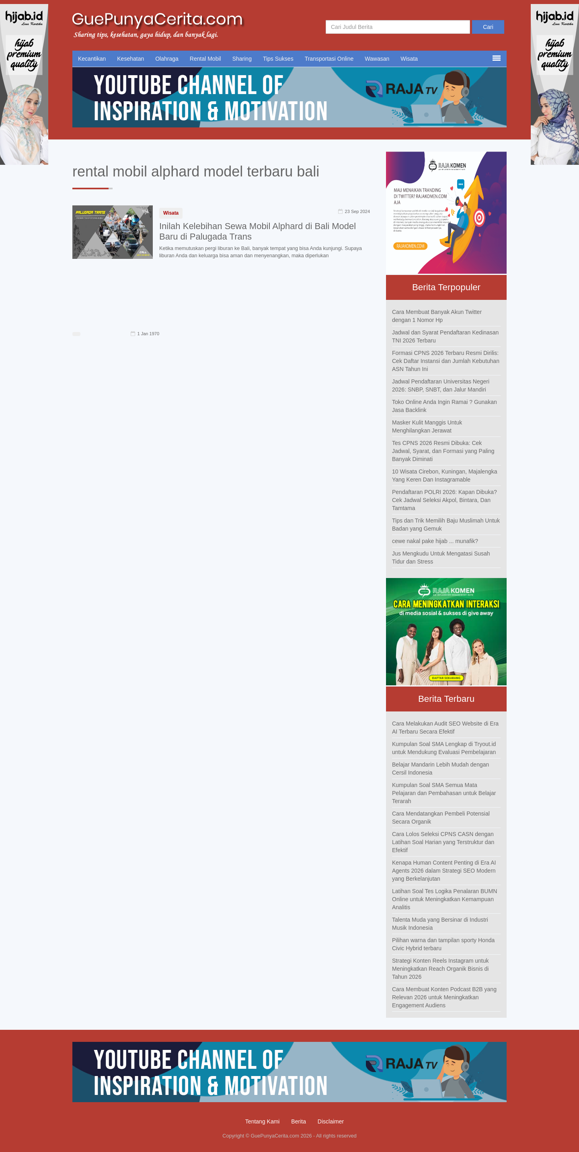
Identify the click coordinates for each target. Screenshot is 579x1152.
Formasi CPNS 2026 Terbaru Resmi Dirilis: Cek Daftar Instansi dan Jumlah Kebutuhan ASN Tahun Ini (445, 361)
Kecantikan (92, 58)
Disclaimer (331, 1121)
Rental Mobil (205, 58)
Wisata (409, 58)
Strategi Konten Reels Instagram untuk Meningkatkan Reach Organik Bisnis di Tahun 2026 (440, 968)
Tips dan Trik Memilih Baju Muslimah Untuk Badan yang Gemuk (446, 524)
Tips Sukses (278, 58)
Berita (298, 1121)
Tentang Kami (262, 1121)
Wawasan (377, 58)
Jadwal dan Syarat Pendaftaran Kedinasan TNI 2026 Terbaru (445, 336)
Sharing (242, 58)
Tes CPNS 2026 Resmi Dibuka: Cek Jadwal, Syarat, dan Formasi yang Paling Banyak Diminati (443, 451)
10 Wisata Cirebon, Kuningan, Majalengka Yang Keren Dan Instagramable (444, 475)
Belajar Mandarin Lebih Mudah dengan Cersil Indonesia (440, 768)
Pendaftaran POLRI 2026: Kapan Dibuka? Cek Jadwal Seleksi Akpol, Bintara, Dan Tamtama (444, 500)
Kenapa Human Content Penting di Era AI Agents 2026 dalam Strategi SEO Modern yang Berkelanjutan (444, 870)
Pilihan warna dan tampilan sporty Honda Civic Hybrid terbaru (443, 944)
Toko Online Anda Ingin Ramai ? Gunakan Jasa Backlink (444, 406)
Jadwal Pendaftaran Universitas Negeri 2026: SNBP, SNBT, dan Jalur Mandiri (440, 385)
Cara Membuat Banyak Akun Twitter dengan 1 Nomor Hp (437, 316)
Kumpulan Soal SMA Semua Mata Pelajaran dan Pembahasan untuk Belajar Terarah (444, 793)
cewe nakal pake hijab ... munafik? (435, 541)
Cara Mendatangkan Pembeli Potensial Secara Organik (441, 817)
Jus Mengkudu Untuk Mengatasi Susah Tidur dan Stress (441, 557)
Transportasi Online (329, 58)
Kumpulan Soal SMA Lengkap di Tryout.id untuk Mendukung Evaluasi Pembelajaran (444, 748)
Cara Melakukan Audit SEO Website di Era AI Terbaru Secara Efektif (445, 727)
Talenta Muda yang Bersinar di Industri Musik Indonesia (440, 923)
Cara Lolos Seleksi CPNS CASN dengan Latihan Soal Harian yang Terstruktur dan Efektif (443, 842)
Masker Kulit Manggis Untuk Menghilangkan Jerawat (427, 426)
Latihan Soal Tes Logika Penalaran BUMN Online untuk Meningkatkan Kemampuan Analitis (444, 899)
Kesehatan (130, 58)
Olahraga (167, 58)
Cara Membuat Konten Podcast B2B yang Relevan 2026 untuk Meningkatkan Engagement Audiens (444, 997)
